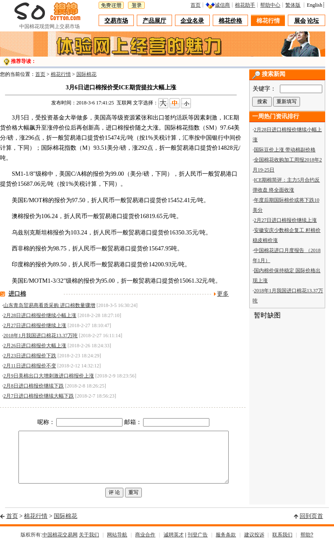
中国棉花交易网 (60, 542)
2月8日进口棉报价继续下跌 (33, 386)
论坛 (313, 21)
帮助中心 (272, 5)
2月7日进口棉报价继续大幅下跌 (38, 396)
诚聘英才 (174, 542)
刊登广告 (198, 542)
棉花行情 (268, 21)
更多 (223, 294)
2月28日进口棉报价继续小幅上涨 (39, 315)
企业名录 (192, 21)
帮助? (306, 542)
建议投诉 (254, 542)
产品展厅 (154, 21)
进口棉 (17, 294)
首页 (198, 5)
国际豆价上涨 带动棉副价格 (285, 150)
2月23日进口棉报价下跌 (29, 356)
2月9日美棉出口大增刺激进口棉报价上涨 (48, 376)
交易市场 (116, 21)
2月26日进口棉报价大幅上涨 (34, 346)
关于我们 (89, 542)
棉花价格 (230, 21)
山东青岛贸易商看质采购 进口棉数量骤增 (49, 305)
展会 (300, 21)
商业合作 (145, 542)
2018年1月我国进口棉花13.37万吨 (40, 335)
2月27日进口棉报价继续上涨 (34, 325)
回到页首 (311, 523)
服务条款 (226, 542)
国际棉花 (86, 74)
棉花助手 (247, 5)
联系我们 (282, 542)
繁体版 (295, 5)
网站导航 (117, 542)
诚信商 (224, 5)
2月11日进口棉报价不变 (29, 366)
